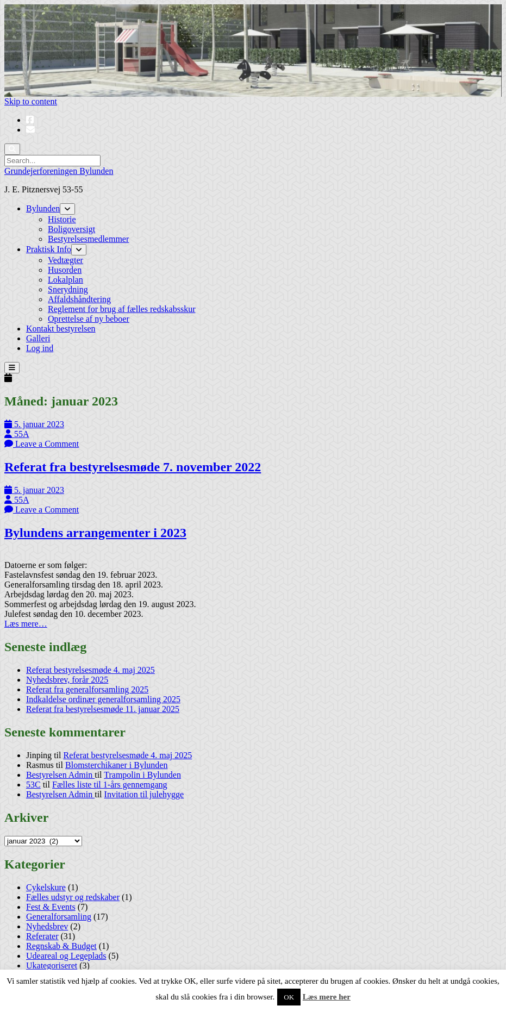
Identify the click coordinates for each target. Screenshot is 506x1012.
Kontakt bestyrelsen (61, 328)
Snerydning (68, 289)
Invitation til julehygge (144, 794)
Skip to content (30, 101)
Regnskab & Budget (61, 946)
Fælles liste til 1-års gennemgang (109, 784)
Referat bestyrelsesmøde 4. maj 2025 (90, 669)
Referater (42, 936)
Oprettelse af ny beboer (88, 318)
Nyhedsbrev (47, 926)
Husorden (65, 269)
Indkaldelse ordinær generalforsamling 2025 (103, 699)
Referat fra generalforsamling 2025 (87, 689)
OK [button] (289, 997)
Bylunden (43, 208)
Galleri (38, 338)
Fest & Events (51, 906)
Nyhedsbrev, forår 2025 (67, 679)
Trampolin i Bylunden (142, 774)
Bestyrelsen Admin (60, 774)
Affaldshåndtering (79, 299)
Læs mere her (327, 996)
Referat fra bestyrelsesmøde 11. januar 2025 (102, 709)
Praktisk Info (48, 249)
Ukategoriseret (51, 965)
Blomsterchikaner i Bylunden (116, 765)
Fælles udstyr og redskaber (73, 897)
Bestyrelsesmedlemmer (88, 238)
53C (33, 784)
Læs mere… (25, 623)
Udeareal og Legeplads (66, 955)
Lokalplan (65, 279)
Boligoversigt (71, 229)
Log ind (39, 348)
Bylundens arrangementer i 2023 (95, 533)
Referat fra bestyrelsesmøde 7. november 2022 (132, 467)
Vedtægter (65, 260)
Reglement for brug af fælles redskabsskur (121, 309)
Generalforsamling (58, 916)
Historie (62, 219)
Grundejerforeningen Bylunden (58, 171)
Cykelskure (46, 887)
